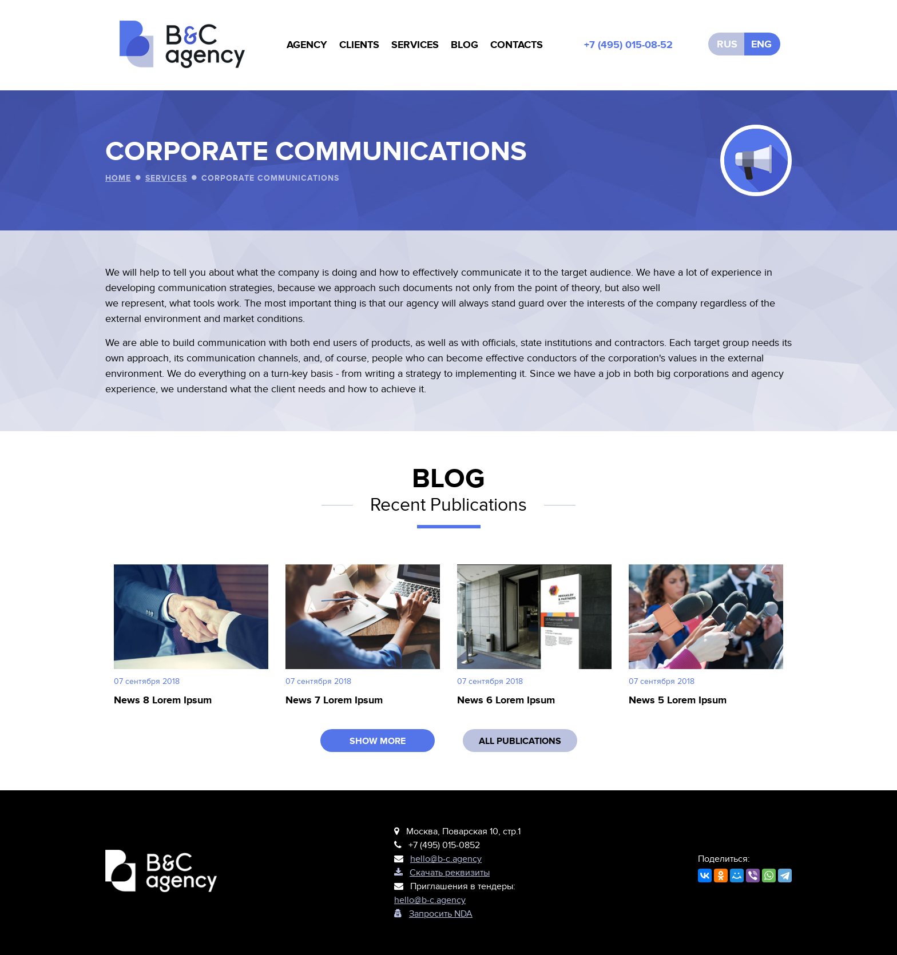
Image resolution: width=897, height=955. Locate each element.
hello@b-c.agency (446, 859)
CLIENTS (359, 45)
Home (118, 178)
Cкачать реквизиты (442, 872)
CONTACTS (516, 45)
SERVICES (415, 45)
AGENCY (307, 45)
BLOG (464, 45)
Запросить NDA (433, 914)
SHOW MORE (378, 741)
